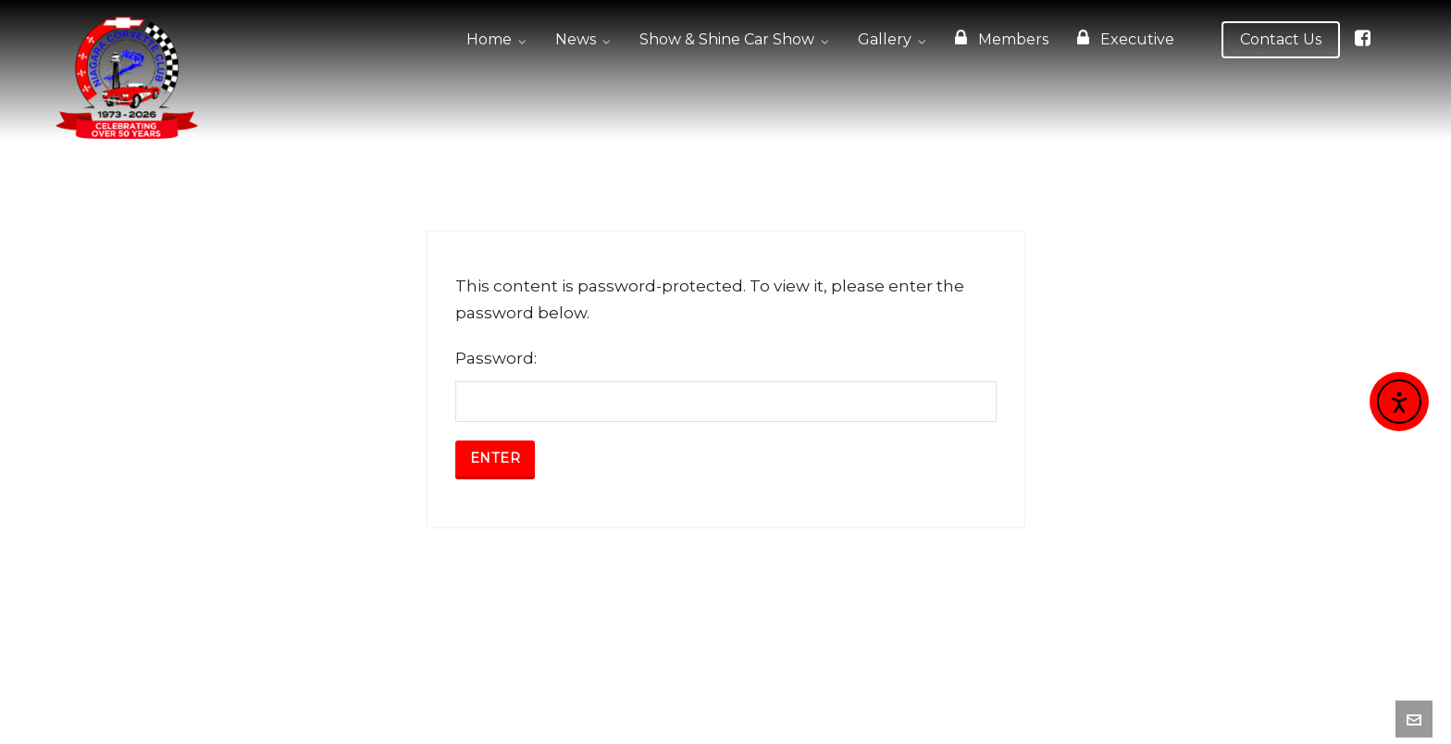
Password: (726, 385)
